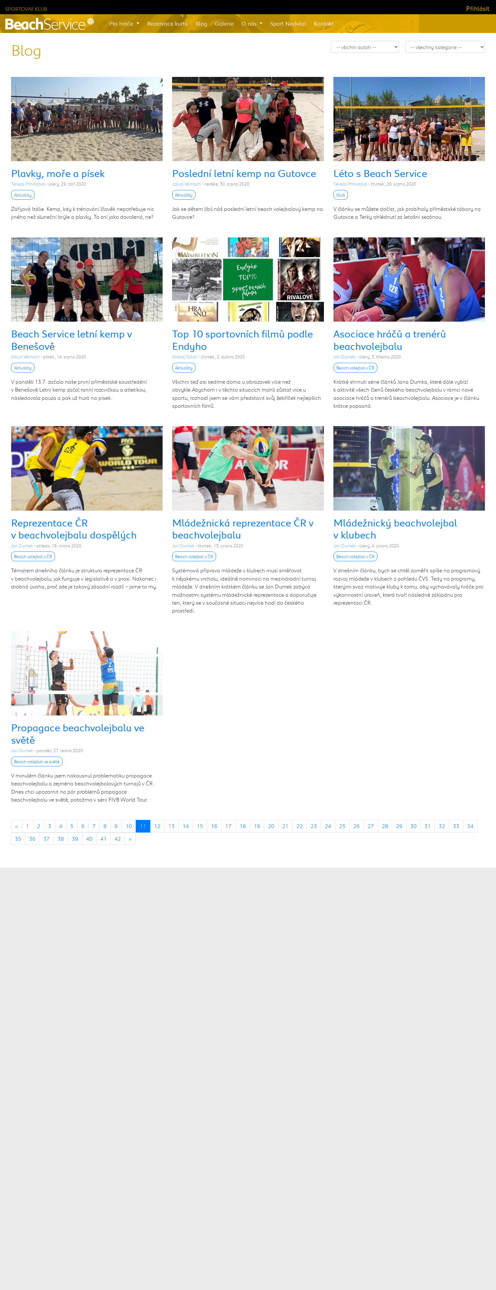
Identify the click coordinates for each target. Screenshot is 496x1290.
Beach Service (215, 1271)
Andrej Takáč (184, 357)
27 (371, 825)
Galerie (224, 23)
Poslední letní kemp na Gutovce (244, 173)
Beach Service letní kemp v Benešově (71, 339)
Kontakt (324, 23)
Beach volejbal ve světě (37, 761)
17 (228, 825)
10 (129, 825)
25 (342, 825)
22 (299, 825)
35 (18, 838)
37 (46, 838)
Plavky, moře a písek (58, 173)
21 (285, 825)
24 (328, 825)
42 (118, 838)
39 (75, 838)
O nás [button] (249, 23)
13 (171, 825)
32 (442, 825)
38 (61, 838)
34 (470, 825)
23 (314, 825)
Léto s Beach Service (380, 173)
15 (200, 825)
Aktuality (23, 195)
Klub (340, 195)
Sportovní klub (26, 8)
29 (399, 825)
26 (356, 825)
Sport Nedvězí (288, 23)
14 (186, 825)
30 (413, 825)
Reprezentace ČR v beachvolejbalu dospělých (74, 528)
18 (242, 825)
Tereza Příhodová (28, 184)
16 (214, 825)
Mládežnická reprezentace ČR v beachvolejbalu (242, 528)
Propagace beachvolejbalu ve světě (77, 733)
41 (103, 838)
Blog (201, 23)
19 (257, 825)
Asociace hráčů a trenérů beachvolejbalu (389, 339)
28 (385, 825)
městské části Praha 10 (297, 1057)
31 (428, 825)
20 (271, 825)
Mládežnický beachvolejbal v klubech (395, 528)
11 (143, 825)
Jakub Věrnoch (186, 184)
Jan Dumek (344, 357)
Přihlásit (477, 8)
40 (89, 838)
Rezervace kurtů (167, 23)
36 (32, 838)
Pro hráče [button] (122, 23)
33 (456, 825)
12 (157, 825)
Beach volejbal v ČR (355, 368)
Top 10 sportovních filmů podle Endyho (242, 339)
